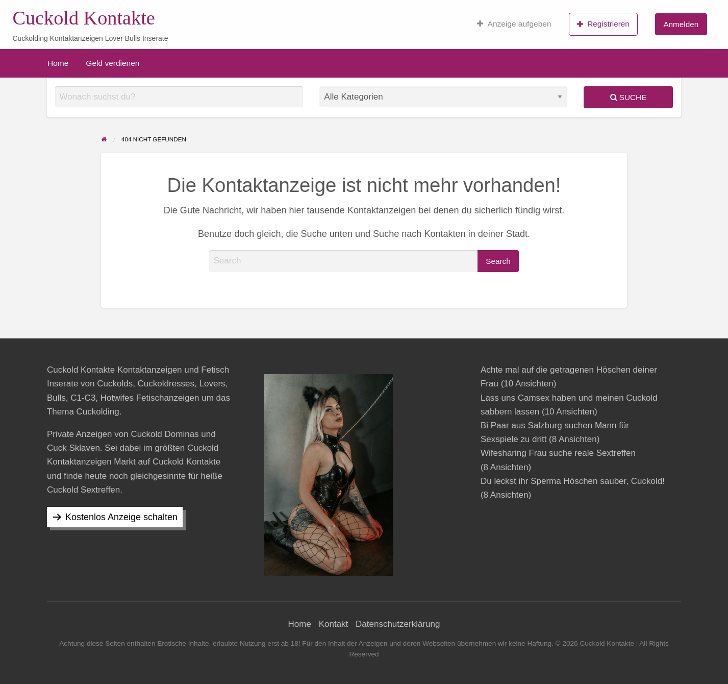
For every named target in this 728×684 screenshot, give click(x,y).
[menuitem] (514, 24)
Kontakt (333, 624)
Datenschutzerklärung (398, 624)
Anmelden (680, 24)
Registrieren (603, 24)
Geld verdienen (112, 63)
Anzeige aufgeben (514, 24)
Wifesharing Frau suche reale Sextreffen (558, 453)
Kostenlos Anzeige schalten (121, 517)
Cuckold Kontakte (83, 18)
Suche (628, 97)
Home (57, 63)
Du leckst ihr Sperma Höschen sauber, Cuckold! (573, 481)
